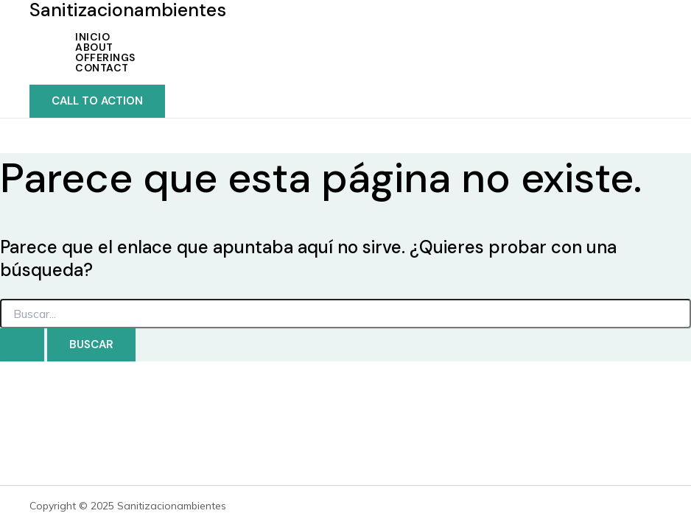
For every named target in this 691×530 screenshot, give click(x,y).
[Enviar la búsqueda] (22, 344)
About (94, 47)
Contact (102, 68)
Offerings (105, 57)
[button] (97, 101)
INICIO (92, 37)
